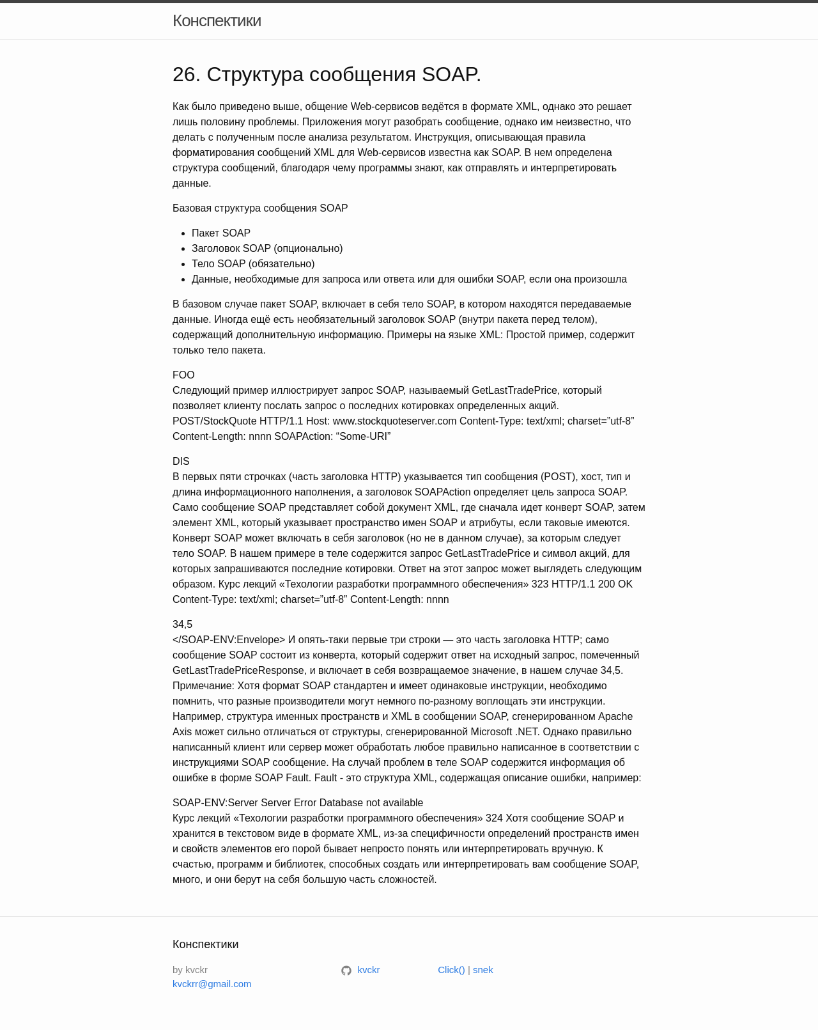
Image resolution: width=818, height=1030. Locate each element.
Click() (451, 969)
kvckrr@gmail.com (212, 983)
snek (483, 969)
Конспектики (217, 20)
